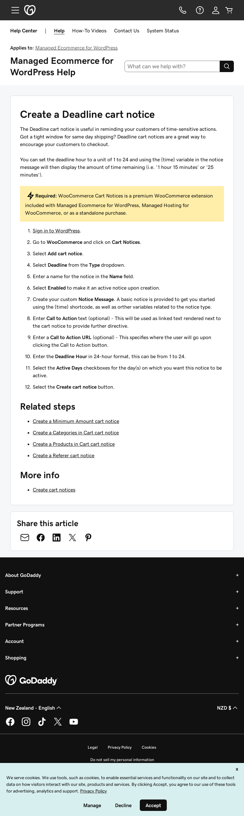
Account (14, 641)
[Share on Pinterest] (88, 537)
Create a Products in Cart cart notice (74, 443)
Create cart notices (54, 489)
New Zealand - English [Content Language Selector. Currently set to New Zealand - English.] (34, 708)
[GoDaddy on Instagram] (26, 724)
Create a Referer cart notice (63, 455)
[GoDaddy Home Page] (31, 680)
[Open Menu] (12, 10)
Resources (16, 608)
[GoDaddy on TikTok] (42, 724)
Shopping (15, 657)
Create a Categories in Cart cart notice (76, 432)
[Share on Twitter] (72, 537)
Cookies (149, 747)
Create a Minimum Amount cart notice (76, 421)
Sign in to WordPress (56, 230)
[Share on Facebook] (41, 537)
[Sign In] (215, 10)
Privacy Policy (120, 747)
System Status (163, 30)
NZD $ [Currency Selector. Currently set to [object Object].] (228, 708)
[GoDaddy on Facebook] (10, 724)
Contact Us (126, 30)
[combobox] (172, 66)
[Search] (227, 66)
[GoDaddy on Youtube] (74, 724)
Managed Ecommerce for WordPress (76, 47)
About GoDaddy (23, 575)
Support (14, 591)
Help (59, 30)
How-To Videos (89, 30)
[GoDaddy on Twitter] (58, 724)
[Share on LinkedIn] (56, 537)
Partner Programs (24, 624)
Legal (93, 747)
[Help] (199, 10)
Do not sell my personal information (122, 760)
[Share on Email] (25, 537)
